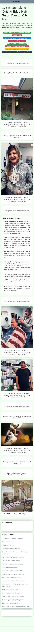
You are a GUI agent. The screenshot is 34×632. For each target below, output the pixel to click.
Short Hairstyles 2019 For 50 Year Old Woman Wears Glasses (15, 585)
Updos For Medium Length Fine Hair (12, 538)
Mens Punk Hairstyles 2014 (10, 589)
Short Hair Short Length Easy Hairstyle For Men (15, 606)
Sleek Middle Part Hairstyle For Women (13, 557)
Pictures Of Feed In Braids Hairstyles (12, 571)
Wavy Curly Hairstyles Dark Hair (11, 603)
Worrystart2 (17, 1)
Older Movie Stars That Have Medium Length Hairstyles (15, 553)
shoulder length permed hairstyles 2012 (17, 49)
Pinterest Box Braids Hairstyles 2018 (12, 564)
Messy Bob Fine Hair (8, 545)
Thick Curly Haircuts (8, 542)
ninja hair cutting (17, 35)
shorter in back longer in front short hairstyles (17, 38)
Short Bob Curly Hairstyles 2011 (11, 593)
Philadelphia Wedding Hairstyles (11, 548)
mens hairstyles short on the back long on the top (17, 52)
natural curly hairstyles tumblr (17, 41)
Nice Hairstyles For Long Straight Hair (12, 600)
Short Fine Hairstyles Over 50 (10, 567)
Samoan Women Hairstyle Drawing (12, 577)
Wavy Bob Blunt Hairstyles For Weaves (13, 596)
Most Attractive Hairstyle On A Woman (13, 574)
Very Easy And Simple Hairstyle (11, 560)
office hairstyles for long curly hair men (17, 46)
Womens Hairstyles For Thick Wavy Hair (13, 581)
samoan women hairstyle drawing (17, 43)
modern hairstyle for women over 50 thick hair (17, 32)
